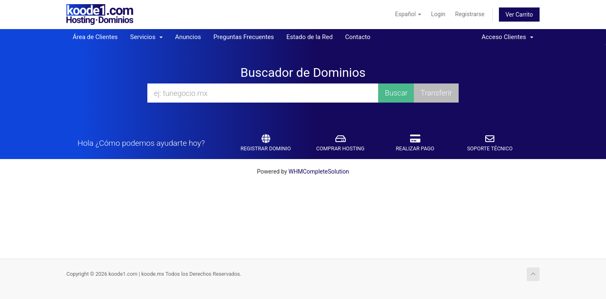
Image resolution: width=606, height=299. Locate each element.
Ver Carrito (519, 14)
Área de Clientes (95, 37)
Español (408, 14)
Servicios (146, 37)
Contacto (357, 37)
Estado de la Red (309, 37)
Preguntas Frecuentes (243, 37)
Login (438, 14)
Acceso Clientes (507, 37)
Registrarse (470, 14)
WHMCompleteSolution (318, 171)
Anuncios (188, 37)
